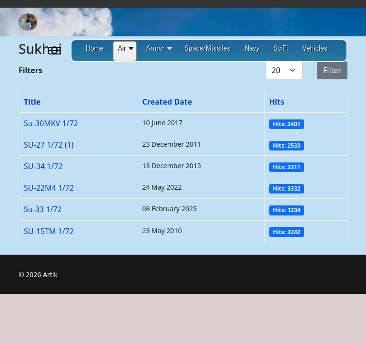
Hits (277, 102)
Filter (332, 70)
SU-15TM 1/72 (49, 231)
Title (32, 102)
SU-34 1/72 (43, 166)
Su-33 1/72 (43, 209)
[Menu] (55, 50)
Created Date (167, 102)
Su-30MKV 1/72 (51, 123)
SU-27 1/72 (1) (48, 145)
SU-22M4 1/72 (49, 188)
